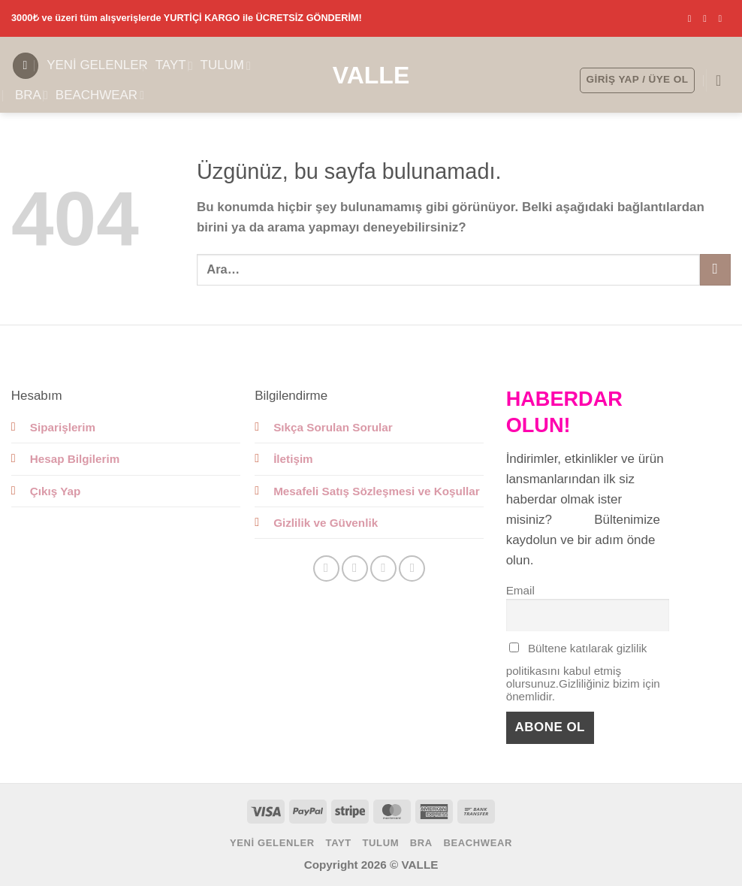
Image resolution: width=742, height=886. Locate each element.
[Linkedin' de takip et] (412, 568)
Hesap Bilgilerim (75, 458)
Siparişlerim (62, 427)
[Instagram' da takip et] (708, 18)
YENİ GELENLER (97, 65)
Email (520, 590)
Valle (371, 75)
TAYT (174, 65)
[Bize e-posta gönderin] (723, 18)
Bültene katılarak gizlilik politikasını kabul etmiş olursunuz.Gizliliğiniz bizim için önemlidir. (583, 672)
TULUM (226, 65)
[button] (25, 66)
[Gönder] (715, 269)
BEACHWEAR (100, 95)
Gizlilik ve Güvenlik (325, 522)
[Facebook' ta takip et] (693, 18)
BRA (31, 95)
